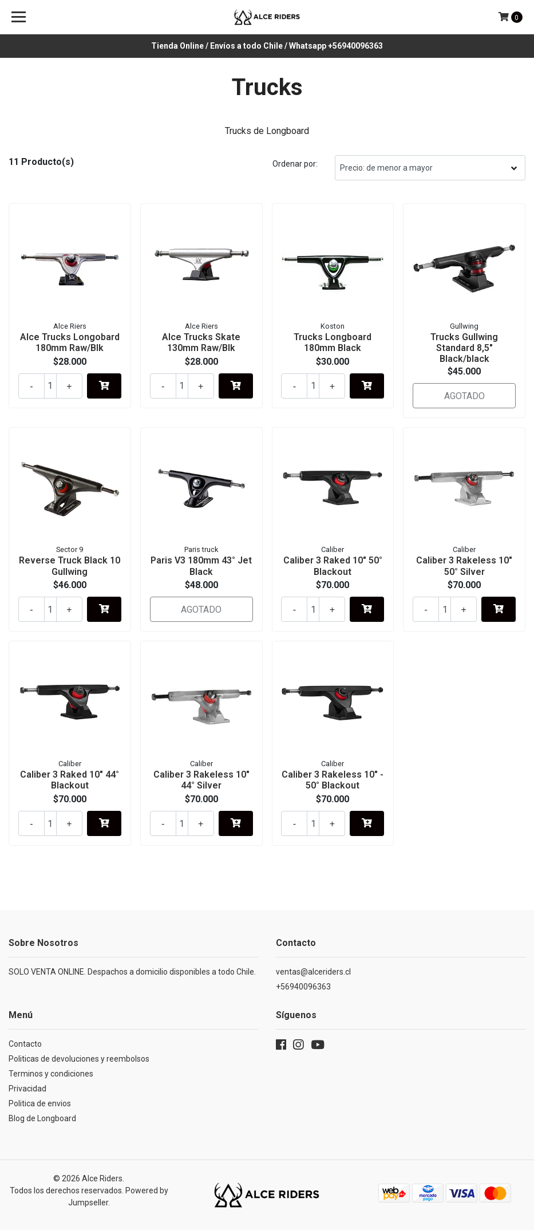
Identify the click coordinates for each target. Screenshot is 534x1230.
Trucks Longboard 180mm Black (332, 342)
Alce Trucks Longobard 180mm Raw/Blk (70, 342)
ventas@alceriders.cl (313, 971)
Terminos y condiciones (51, 1073)
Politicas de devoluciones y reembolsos (79, 1058)
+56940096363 (303, 986)
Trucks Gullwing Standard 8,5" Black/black (464, 348)
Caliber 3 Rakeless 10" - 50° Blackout (332, 780)
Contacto (25, 1043)
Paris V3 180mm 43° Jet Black (201, 566)
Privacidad (27, 1088)
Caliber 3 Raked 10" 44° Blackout (69, 780)
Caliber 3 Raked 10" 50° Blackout (332, 566)
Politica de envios (40, 1103)
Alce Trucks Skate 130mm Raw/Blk (201, 342)
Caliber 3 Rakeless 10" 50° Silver (464, 566)
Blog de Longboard (42, 1118)
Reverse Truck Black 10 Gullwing (69, 566)
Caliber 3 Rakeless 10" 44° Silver (201, 780)
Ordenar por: (295, 163)
